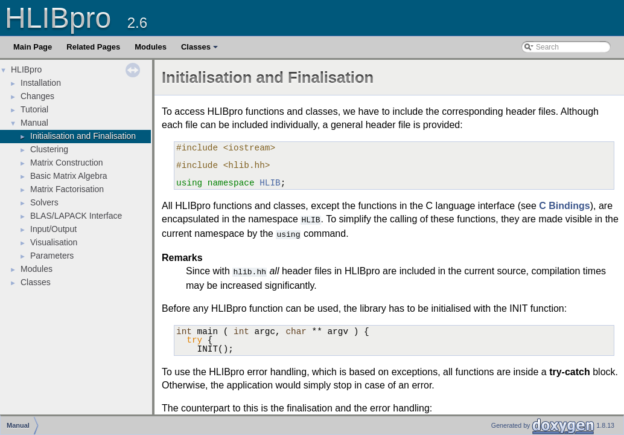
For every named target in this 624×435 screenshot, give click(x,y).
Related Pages (93, 46)
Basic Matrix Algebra (68, 176)
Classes (200, 50)
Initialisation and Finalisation (83, 136)
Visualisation (53, 242)
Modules (151, 46)
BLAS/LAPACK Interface (76, 216)
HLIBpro (26, 69)
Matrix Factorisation (67, 189)
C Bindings (564, 206)
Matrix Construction (66, 162)
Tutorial (34, 109)
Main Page (32, 46)
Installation (41, 83)
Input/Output (53, 229)
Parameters (52, 255)
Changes (37, 96)
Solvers (44, 202)
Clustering (49, 149)
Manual (34, 122)
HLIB (270, 182)
